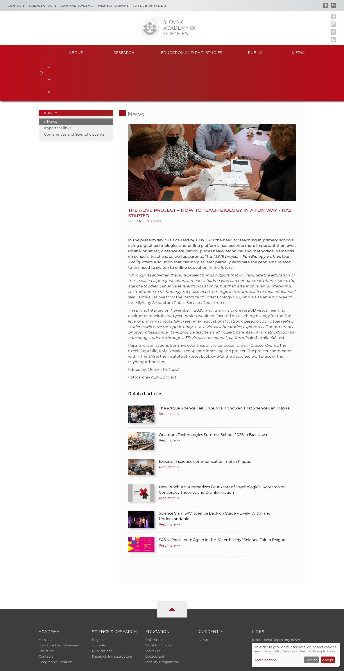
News (52, 80)
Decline (311, 660)
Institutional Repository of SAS (276, 599)
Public (255, 52)
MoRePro (152, 610)
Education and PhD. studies (192, 52)
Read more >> (169, 373)
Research (124, 52)
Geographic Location (55, 621)
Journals (99, 604)
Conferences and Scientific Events (74, 93)
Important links (57, 87)
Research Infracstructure (112, 616)
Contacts (16, 5)
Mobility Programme (162, 621)
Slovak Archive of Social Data (275, 604)
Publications (102, 610)
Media (298, 52)
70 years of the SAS (149, 5)
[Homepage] (150, 28)
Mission (45, 599)
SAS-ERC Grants (158, 604)
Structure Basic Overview (59, 604)
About (76, 52)
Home (47, 51)
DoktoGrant (154, 616)
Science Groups (42, 5)
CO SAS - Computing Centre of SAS (98, 666)
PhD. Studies (155, 599)
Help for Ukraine (113, 5)
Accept (327, 660)
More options (265, 660)
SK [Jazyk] (333, 5)
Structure (46, 610)
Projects (98, 599)
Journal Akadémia (77, 5)
